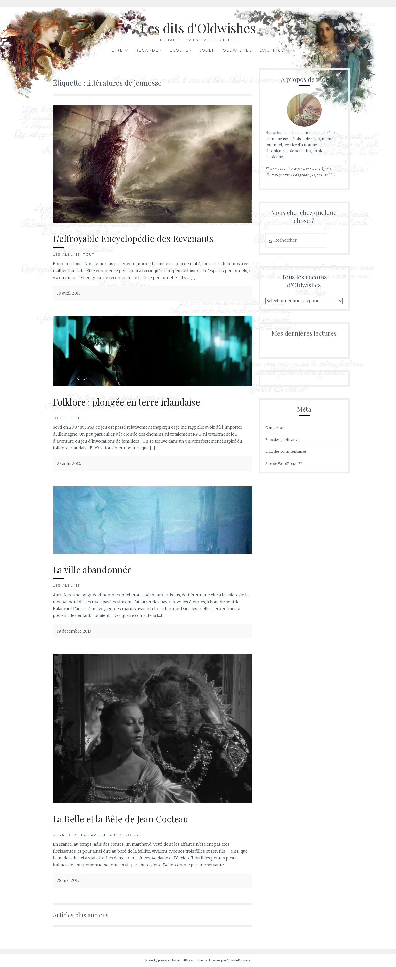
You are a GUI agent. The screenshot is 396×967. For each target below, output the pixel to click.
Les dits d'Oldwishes (198, 27)
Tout (89, 254)
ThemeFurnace (238, 960)
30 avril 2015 (69, 293)
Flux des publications (283, 439)
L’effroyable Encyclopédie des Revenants (133, 238)
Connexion (274, 427)
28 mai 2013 (68, 880)
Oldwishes (237, 50)
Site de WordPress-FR (284, 463)
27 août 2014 (69, 463)
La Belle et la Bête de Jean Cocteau (120, 819)
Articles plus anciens (80, 915)
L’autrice (271, 50)
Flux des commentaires (286, 451)
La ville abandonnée (92, 569)
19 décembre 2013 (74, 631)
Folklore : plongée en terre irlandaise (126, 402)
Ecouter (180, 50)
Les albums (66, 254)
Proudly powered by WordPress (169, 960)
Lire (117, 50)
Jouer (207, 50)
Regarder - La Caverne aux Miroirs (96, 835)
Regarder (148, 50)
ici (332, 174)
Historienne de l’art (282, 132)
